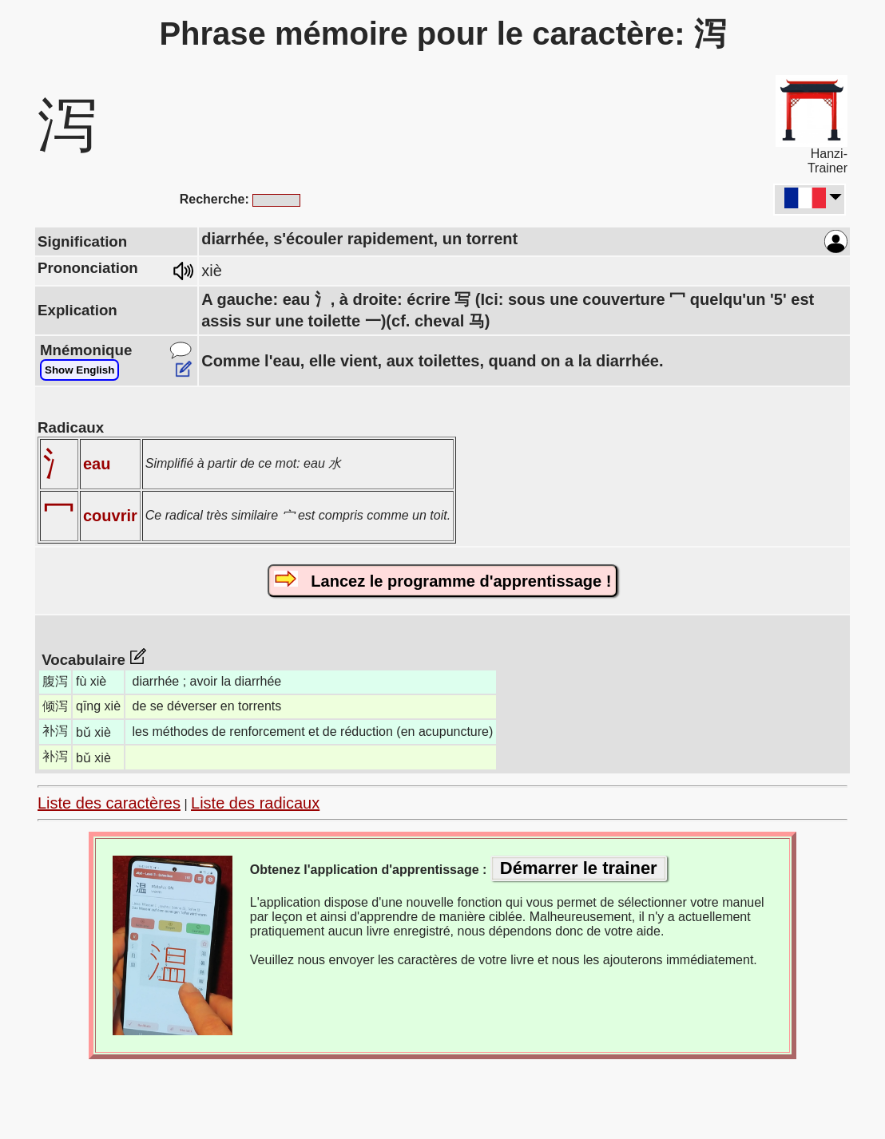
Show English (79, 370)
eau (96, 464)
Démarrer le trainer (578, 868)
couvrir (110, 515)
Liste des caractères (109, 803)
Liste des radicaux (255, 803)
